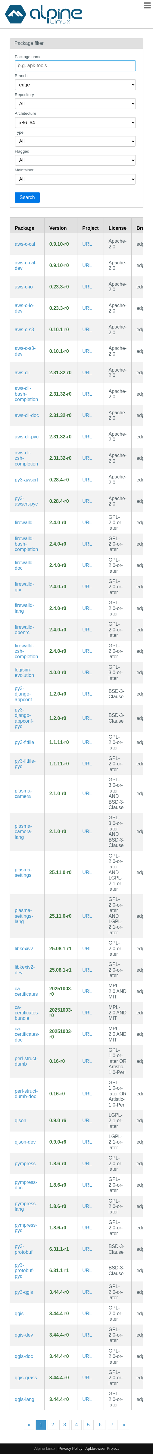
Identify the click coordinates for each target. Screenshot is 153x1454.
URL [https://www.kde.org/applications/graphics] (87, 948)
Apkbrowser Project (102, 1448)
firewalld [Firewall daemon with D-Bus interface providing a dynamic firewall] (24, 522)
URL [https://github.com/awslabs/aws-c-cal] (87, 244)
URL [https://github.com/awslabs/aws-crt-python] (87, 479)
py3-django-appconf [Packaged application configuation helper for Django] (23, 694)
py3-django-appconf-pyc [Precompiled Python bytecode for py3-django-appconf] (24, 718)
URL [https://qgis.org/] (87, 1292)
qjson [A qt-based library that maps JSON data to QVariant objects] (20, 1120)
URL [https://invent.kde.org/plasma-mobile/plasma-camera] (87, 793)
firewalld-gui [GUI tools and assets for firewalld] (24, 586)
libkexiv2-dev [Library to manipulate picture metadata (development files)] (25, 969)
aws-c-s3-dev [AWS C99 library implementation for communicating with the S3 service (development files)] (25, 351)
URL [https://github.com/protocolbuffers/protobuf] (87, 1249)
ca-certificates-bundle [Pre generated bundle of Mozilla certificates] (27, 1013)
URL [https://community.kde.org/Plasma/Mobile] (87, 872)
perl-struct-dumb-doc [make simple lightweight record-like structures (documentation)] (26, 1093)
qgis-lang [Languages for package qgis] (24, 1399)
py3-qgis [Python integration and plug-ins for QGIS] (24, 1292)
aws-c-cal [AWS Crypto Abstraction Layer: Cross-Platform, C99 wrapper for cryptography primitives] (25, 244)
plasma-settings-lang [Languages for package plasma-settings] (24, 916)
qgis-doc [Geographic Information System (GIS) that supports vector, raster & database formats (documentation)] (24, 1356)
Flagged (22, 151)
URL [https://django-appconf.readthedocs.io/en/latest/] (87, 693)
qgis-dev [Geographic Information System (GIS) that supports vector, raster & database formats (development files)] (24, 1334)
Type (19, 132)
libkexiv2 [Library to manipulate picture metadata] (24, 948)
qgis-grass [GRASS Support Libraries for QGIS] (26, 1377)
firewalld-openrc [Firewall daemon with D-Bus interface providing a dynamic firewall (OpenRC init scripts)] (24, 629)
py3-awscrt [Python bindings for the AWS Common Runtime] (26, 479)
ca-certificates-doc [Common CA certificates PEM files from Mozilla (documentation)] (27, 1034)
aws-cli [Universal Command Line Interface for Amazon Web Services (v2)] (22, 372)
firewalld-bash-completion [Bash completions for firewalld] (26, 544)
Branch (21, 75)
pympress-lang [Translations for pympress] (26, 1206)
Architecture (25, 113)
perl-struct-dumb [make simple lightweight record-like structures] (26, 1061)
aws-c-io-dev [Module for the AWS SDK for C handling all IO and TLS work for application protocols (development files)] (24, 308)
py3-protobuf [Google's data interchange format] (24, 1249)
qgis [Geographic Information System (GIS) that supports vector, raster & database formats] (19, 1313)
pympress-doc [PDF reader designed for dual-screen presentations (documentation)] (26, 1185)
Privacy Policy (70, 1448)
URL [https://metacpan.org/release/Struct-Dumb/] (87, 1061)
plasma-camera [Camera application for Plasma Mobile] (23, 793)
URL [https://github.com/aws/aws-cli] (87, 372)
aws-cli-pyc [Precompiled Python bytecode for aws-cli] (27, 436)
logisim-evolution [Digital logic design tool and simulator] (24, 672)
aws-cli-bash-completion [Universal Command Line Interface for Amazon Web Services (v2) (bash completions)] (26, 394)
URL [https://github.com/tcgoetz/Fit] (87, 742)
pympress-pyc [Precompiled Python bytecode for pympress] (26, 1227)
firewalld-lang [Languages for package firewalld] (24, 608)
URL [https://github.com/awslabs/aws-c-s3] (87, 329)
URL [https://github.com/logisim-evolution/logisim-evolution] (87, 672)
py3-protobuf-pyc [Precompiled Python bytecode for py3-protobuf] (24, 1271)
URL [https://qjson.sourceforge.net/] (87, 1120)
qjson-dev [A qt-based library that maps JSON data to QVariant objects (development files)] (25, 1141)
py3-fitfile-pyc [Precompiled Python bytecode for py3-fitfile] (25, 763)
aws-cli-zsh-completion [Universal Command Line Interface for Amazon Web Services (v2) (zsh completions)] (26, 458)
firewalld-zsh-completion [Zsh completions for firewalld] (26, 651)
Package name (28, 56)
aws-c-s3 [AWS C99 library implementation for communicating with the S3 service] (24, 329)
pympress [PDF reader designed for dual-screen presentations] (25, 1163)
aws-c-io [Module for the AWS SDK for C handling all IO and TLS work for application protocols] (24, 286)
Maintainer (24, 170)
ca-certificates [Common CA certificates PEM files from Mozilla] (26, 991)
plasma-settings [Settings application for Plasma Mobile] (23, 872)
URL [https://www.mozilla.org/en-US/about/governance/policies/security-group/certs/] (87, 991)
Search (27, 197)
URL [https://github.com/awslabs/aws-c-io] (87, 286)
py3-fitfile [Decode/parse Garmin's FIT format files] (24, 742)
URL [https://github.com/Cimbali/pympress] (87, 1163)
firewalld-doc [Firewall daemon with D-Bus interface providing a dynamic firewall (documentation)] (24, 565)
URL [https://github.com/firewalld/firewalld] (87, 522)
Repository (24, 94)
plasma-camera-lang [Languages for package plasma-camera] (24, 832)
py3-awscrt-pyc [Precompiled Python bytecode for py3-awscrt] (26, 501)
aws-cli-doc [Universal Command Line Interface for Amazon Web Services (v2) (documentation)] (27, 415)
